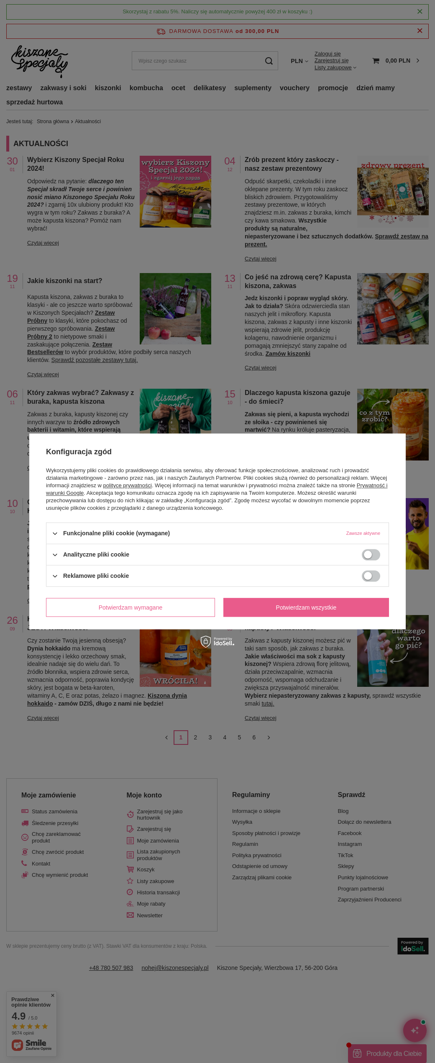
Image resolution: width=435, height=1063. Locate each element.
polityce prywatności (127, 485)
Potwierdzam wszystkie (306, 607)
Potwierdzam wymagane (131, 607)
